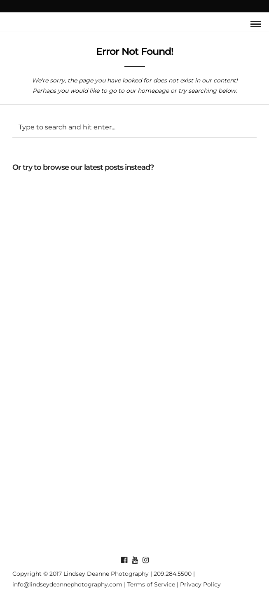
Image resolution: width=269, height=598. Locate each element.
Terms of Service (151, 584)
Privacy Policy (200, 584)
